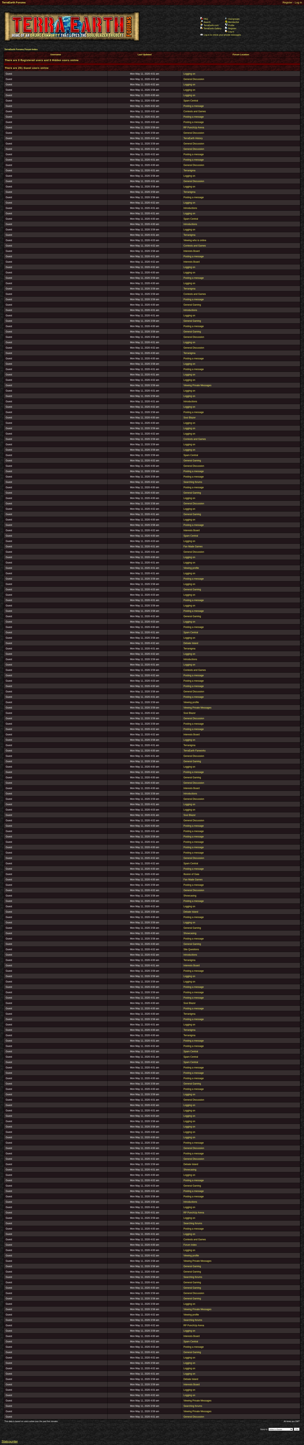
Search (205, 22)
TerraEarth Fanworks (195, 750)
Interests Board (192, 251)
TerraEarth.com (209, 25)
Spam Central (191, 100)
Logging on (189, 73)
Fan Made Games (193, 546)
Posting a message (194, 106)
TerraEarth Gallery (210, 28)
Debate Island (191, 643)
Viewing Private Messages (198, 385)
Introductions (190, 208)
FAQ (204, 19)
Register (287, 2)
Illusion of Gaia (191, 874)
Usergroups (232, 19)
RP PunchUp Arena (194, 127)
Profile (229, 25)
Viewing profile (191, 568)
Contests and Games (195, 111)
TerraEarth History (193, 138)
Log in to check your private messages (220, 35)
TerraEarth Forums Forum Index (21, 49)
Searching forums (193, 482)
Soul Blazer (190, 417)
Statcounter (10, 1441)
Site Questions (191, 949)
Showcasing (190, 895)
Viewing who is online (195, 240)
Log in (298, 2)
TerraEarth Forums (14, 2)
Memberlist (232, 22)
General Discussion (194, 79)
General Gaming (192, 304)
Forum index (190, 1244)
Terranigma (189, 170)
